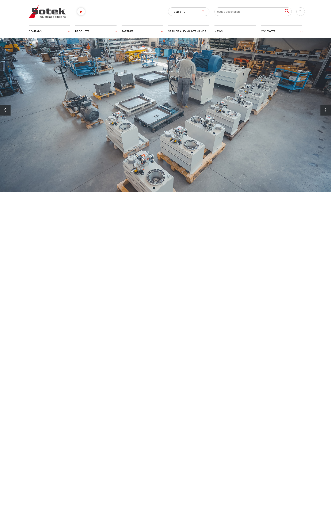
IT (300, 11)
